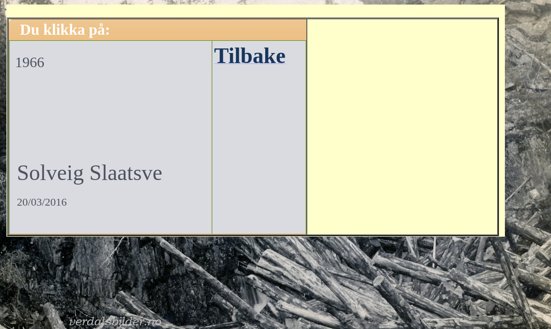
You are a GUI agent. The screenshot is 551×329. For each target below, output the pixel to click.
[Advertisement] (402, 126)
